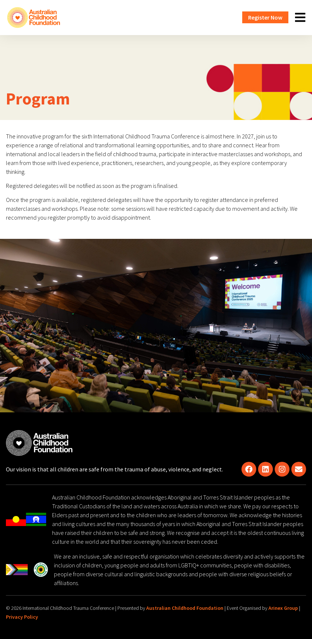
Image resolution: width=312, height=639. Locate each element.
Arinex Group (283, 608)
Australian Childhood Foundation (184, 608)
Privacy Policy (22, 617)
